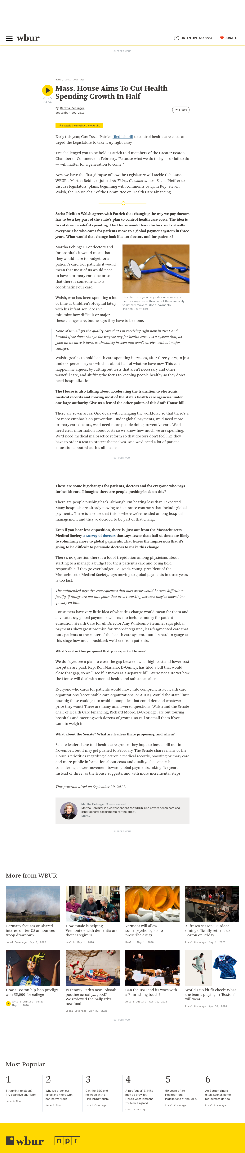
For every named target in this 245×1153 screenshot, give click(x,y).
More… (86, 815)
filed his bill (123, 137)
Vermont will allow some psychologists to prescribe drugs (144, 930)
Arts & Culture (22, 1001)
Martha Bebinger (72, 108)
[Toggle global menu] (9, 38)
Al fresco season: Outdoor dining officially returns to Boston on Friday (207, 930)
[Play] (8, 1003)
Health (70, 942)
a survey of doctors (99, 536)
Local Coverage (74, 80)
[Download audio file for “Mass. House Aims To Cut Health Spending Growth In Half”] (44, 98)
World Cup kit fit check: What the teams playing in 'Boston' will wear (210, 994)
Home (58, 80)
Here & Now (13, 1101)
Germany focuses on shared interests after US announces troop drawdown (30, 930)
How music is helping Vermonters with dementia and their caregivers (92, 930)
